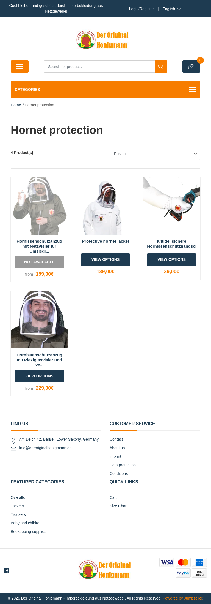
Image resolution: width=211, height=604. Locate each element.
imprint (115, 456)
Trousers (18, 514)
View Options (105, 259)
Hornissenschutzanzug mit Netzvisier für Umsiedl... (39, 246)
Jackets (17, 506)
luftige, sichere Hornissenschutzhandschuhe (176, 243)
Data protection (123, 465)
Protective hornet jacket (105, 241)
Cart (113, 497)
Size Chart (118, 506)
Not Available (39, 262)
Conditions (119, 473)
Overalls (18, 497)
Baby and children (26, 523)
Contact (116, 439)
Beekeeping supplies (28, 531)
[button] (171, 8)
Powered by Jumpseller (182, 598)
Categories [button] (105, 90)
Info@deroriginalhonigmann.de (45, 448)
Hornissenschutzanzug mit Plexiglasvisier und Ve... (39, 360)
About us (117, 448)
